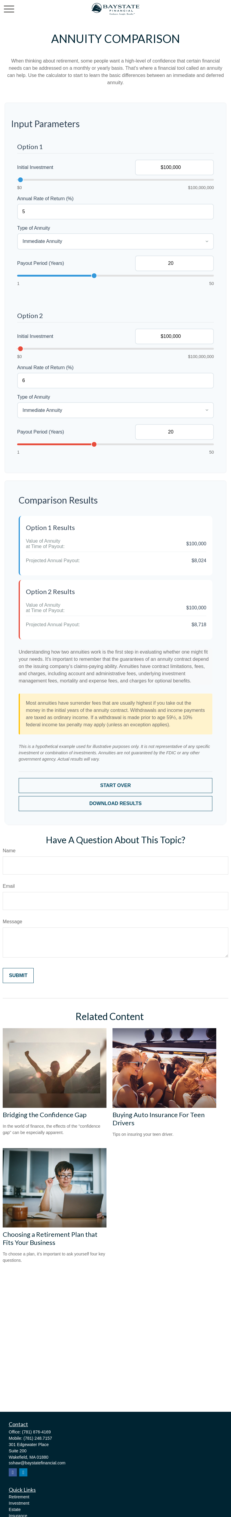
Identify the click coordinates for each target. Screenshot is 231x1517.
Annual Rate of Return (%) (45, 198)
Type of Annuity (33, 228)
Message (12, 921)
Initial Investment (35, 167)
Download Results (115, 803)
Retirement (19, 1496)
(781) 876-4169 (36, 1432)
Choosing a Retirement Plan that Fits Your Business (50, 1238)
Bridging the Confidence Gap (45, 1115)
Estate (15, 1509)
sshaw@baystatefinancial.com (37, 1462)
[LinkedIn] (23, 1472)
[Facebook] (13, 1472)
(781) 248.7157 (37, 1438)
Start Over (115, 785)
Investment (19, 1503)
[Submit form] (18, 975)
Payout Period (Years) (40, 263)
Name (9, 850)
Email (9, 886)
